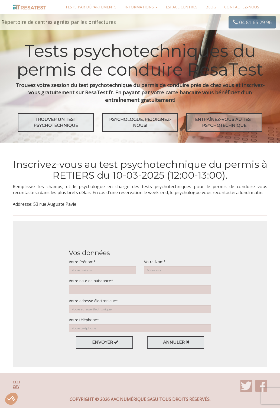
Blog (211, 6)
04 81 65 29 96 (252, 22)
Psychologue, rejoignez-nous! (140, 122)
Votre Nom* (155, 261)
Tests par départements (90, 6)
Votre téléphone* (84, 319)
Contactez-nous (241, 6)
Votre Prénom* (82, 261)
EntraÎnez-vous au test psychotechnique (224, 122)
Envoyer (105, 342)
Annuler (176, 342)
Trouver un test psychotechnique (56, 122)
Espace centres (181, 6)
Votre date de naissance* (91, 280)
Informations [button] (141, 6)
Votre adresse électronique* (93, 300)
